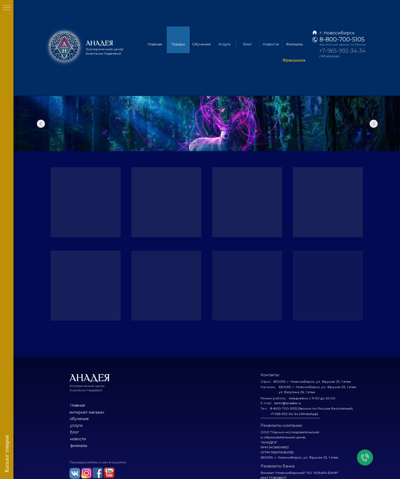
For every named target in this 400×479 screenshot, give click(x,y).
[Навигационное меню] (6, 8)
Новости (271, 17)
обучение (79, 418)
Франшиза (293, 33)
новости (78, 439)
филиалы (78, 445)
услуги (76, 425)
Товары (178, 17)
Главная (155, 17)
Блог (247, 17)
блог (74, 432)
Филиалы (294, 17)
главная (77, 405)
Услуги (224, 17)
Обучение (201, 17)
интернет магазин (86, 412)
